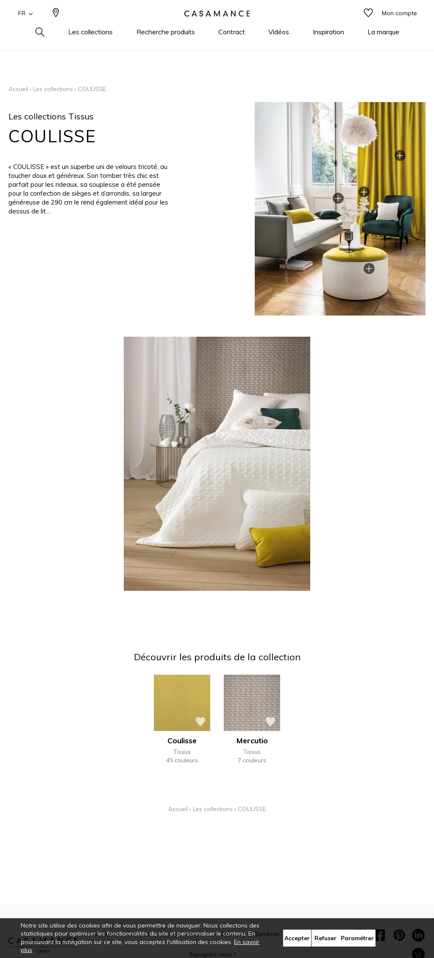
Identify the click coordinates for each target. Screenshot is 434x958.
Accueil (18, 89)
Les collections (53, 89)
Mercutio (252, 740)
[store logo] (217, 27)
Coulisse (182, 740)
